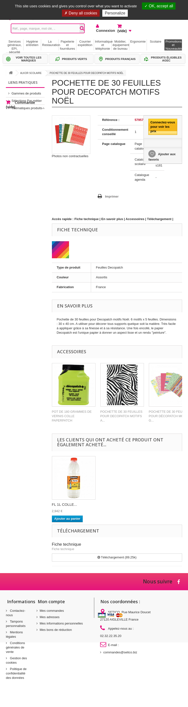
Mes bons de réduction (56, 630)
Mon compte (51, 601)
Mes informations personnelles (61, 623)
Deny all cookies (80, 13)
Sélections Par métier (27, 99)
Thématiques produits (27, 106)
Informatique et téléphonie (103, 45)
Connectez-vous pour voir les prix (162, 126)
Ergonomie (138, 41)
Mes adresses (49, 617)
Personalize (115, 13)
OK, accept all (158, 6)
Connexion (103, 30)
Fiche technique (86, 219)
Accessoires (135, 219)
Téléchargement (159, 219)
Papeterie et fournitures (67, 45)
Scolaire (155, 41)
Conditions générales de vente (15, 647)
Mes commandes (52, 611)
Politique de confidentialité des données (16, 673)
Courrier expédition (85, 43)
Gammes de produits (26, 91)
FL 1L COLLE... (64, 504)
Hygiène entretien (32, 43)
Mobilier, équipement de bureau (121, 45)
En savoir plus (112, 219)
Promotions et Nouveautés (173, 45)
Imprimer (112, 196)
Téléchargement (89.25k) (117, 557)
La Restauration (50, 43)
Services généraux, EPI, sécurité (15, 45)
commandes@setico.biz (120, 652)
